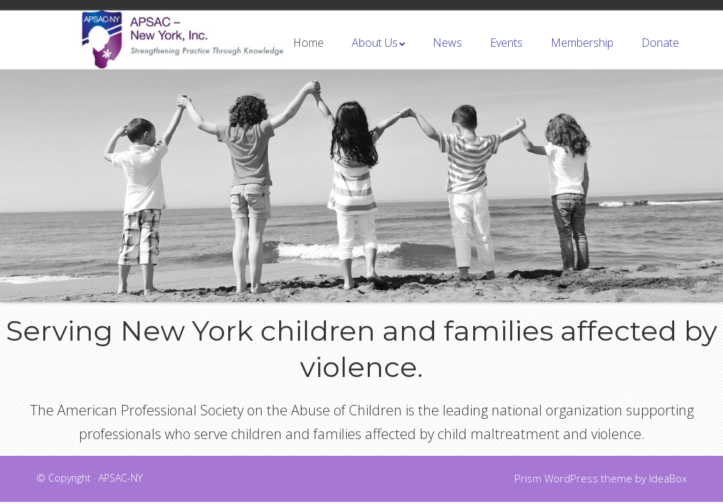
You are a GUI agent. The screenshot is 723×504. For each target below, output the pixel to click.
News (447, 54)
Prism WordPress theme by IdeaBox (600, 480)
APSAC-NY (120, 480)
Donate (660, 54)
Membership (582, 54)
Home (308, 54)
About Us (375, 54)
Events (506, 54)
